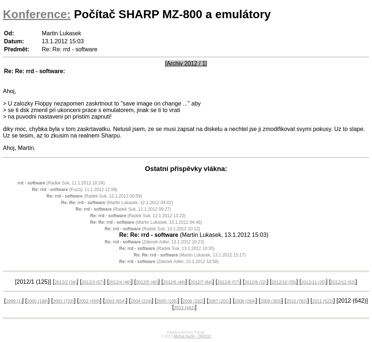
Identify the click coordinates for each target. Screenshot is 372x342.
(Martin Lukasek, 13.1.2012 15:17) (190, 255)
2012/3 (92, 282)
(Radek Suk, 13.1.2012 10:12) (152, 228)
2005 (167, 301)
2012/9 (255, 282)
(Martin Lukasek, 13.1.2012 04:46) (146, 222)
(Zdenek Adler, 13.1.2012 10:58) (169, 261)
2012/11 (313, 282)
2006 (192, 301)
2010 (296, 301)
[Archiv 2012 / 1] (186, 63)
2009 (271, 301)
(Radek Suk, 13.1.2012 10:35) (167, 248)
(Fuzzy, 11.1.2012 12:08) (74, 189)
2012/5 (147, 282)
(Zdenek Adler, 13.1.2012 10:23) (154, 241)
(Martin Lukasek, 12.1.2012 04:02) (117, 202)
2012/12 (343, 282)
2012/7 (201, 282)
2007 (219, 301)
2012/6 (174, 282)
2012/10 (284, 282)
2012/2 (65, 282)
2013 (184, 307)
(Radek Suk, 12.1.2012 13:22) (138, 215)
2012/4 (120, 282)
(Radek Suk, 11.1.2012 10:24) (61, 183)
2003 (115, 301)
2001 (63, 301)
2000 (37, 301)
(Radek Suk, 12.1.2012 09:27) (123, 209)
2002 (89, 301)
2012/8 (228, 282)
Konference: (37, 14)
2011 (322, 301)
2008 (244, 301)
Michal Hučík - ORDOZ (192, 336)
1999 (14, 301)
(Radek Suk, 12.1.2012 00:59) (94, 196)
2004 (141, 301)
